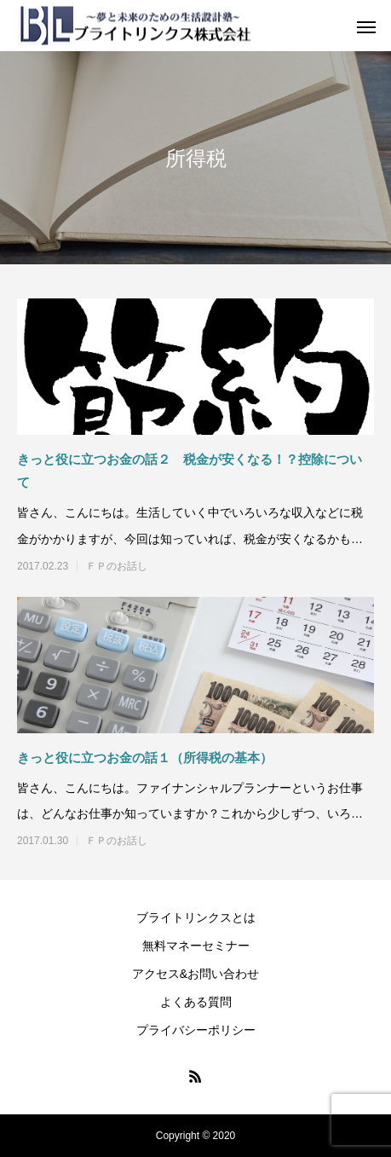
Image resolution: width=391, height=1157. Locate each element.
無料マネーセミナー (196, 945)
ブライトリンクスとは (196, 917)
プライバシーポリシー (196, 1030)
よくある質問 (196, 1002)
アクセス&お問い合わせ (195, 974)
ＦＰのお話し (116, 566)
